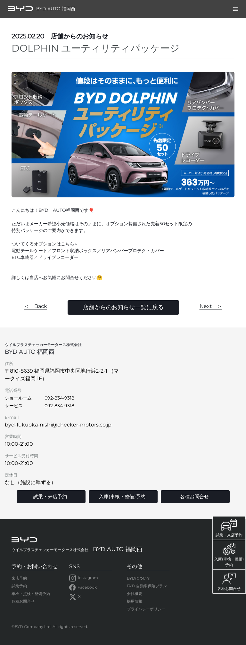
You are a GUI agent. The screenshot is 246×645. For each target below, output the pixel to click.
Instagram (83, 578)
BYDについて (139, 578)
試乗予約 (19, 585)
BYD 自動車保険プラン (147, 585)
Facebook (83, 587)
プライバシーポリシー (146, 609)
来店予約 (19, 578)
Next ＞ (211, 306)
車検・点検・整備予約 (31, 593)
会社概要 (134, 593)
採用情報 (134, 601)
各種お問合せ (23, 601)
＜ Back (35, 306)
